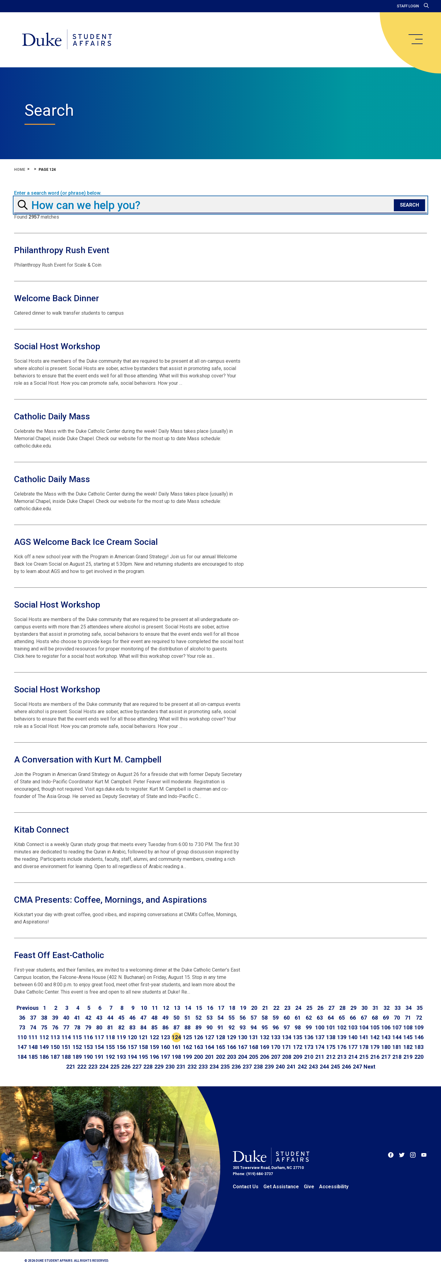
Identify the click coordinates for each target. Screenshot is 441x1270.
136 (308, 1037)
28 (342, 1008)
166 (231, 1047)
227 (136, 1066)
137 (319, 1037)
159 (154, 1047)
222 (81, 1066)
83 (132, 1027)
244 (324, 1066)
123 (165, 1037)
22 (276, 1008)
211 (319, 1057)
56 (242, 1017)
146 (419, 1037)
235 (225, 1066)
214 (352, 1057)
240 (280, 1066)
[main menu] (415, 39)
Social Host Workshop (57, 346)
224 (103, 1066)
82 (121, 1027)
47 (143, 1017)
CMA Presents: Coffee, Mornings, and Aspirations (110, 900)
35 (420, 1008)
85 (154, 1027)
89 (198, 1027)
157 (132, 1047)
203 (231, 1057)
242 (302, 1066)
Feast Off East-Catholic (59, 955)
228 (148, 1066)
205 (253, 1057)
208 (286, 1057)
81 (110, 1027)
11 (155, 1008)
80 (99, 1027)
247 (357, 1066)
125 (187, 1037)
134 (286, 1037)
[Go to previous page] (28, 1008)
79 (88, 1027)
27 (331, 1008)
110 (22, 1037)
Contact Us (245, 1186)
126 (198, 1037)
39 (55, 1017)
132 (264, 1037)
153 (88, 1047)
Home (19, 169)
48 (154, 1017)
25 (309, 1008)
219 (408, 1057)
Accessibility (334, 1186)
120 (132, 1037)
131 (253, 1037)
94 (254, 1027)
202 (220, 1057)
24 (298, 1008)
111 (33, 1037)
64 (331, 1017)
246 (346, 1066)
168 (253, 1047)
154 (99, 1047)
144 (396, 1037)
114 (66, 1037)
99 (309, 1027)
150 (55, 1047)
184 (22, 1057)
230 (170, 1066)
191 (99, 1057)
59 (276, 1017)
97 (287, 1027)
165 (220, 1047)
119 (121, 1037)
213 (341, 1057)
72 (419, 1017)
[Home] (67, 39)
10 (144, 1008)
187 (55, 1057)
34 (408, 1008)
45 (121, 1017)
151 (66, 1047)
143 (385, 1037)
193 (121, 1057)
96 (276, 1027)
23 (287, 1008)
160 (165, 1047)
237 (247, 1066)
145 (408, 1037)
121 (143, 1037)
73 (22, 1027)
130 (242, 1037)
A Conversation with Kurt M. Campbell (87, 760)
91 (220, 1027)
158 (143, 1047)
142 (374, 1037)
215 (363, 1057)
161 (176, 1047)
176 (341, 1047)
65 (342, 1017)
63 (320, 1017)
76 (55, 1027)
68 (375, 1017)
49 (165, 1017)
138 (330, 1037)
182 (408, 1047)
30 (364, 1008)
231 (181, 1066)
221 (70, 1066)
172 (297, 1047)
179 (374, 1047)
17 (221, 1008)
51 (187, 1017)
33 (397, 1008)
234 (214, 1066)
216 (374, 1057)
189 (77, 1057)
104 (363, 1027)
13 (177, 1008)
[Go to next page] (369, 1067)
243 (313, 1066)
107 (396, 1027)
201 (209, 1057)
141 (363, 1037)
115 (77, 1037)
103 (352, 1027)
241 (291, 1066)
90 (209, 1027)
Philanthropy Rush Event (61, 250)
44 (110, 1017)
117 (99, 1037)
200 (198, 1057)
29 (353, 1008)
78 (77, 1027)
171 (286, 1047)
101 (330, 1027)
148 (33, 1047)
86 (165, 1027)
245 (335, 1066)
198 (176, 1057)
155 (110, 1047)
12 (166, 1008)
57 (254, 1017)
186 (44, 1057)
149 (44, 1047)
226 (125, 1066)
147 (22, 1047)
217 (385, 1057)
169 (264, 1047)
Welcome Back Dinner (56, 298)
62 (309, 1017)
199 (187, 1057)
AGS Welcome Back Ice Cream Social (86, 542)
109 (419, 1027)
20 (254, 1008)
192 (110, 1057)
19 (243, 1008)
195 (143, 1057)
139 (341, 1037)
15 (199, 1008)
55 (231, 1017)
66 (353, 1017)
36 (22, 1017)
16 (210, 1008)
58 (265, 1017)
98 (298, 1027)
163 (198, 1047)
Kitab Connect (41, 830)
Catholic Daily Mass (52, 416)
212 (330, 1057)
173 (308, 1047)
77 (66, 1027)
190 (88, 1057)
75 (44, 1027)
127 (209, 1037)
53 (209, 1017)
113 (55, 1037)
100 (319, 1027)
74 (33, 1027)
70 (397, 1017)
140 (352, 1037)
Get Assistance (281, 1186)
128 (220, 1037)
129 (231, 1037)
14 (188, 1008)
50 (176, 1017)
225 (114, 1066)
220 (419, 1057)
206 (264, 1057)
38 (44, 1017)
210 (308, 1057)
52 (198, 1017)
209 (297, 1057)
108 (408, 1027)
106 (385, 1027)
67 (364, 1017)
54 (220, 1017)
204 (242, 1057)
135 (297, 1037)
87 (176, 1027)
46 (132, 1017)
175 (330, 1047)
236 (236, 1066)
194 (132, 1057)
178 (363, 1047)
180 (385, 1047)
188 (66, 1057)
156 (121, 1047)
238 (258, 1066)
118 (110, 1037)
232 (192, 1066)
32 (386, 1008)
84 (143, 1027)
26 (320, 1008)
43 (99, 1017)
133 (275, 1037)
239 (269, 1066)
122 (154, 1037)
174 (319, 1047)
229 (159, 1066)
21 (265, 1008)
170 (275, 1047)
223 (92, 1066)
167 (242, 1047)
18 (232, 1008)
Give (309, 1186)
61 (298, 1017)
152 (77, 1047)
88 (187, 1027)
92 (231, 1027)
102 (341, 1027)
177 (352, 1047)
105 (374, 1027)
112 (44, 1037)
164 (209, 1047)
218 (396, 1057)
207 (275, 1057)
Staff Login (408, 6)
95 (265, 1027)
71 (408, 1017)
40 (66, 1017)
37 (33, 1017)
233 (203, 1066)
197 (165, 1057)
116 (88, 1037)
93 (242, 1027)
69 (386, 1017)
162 (187, 1047)
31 (375, 1008)
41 (77, 1017)
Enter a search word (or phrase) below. (57, 193)
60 (287, 1017)
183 (419, 1047)
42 (88, 1017)
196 (154, 1057)
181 (396, 1047)
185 (33, 1057)
